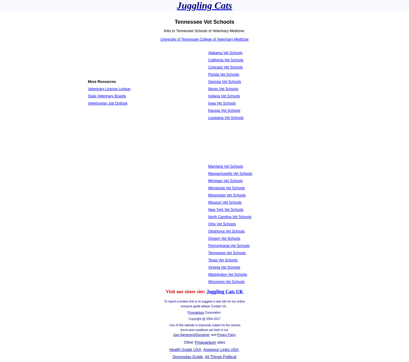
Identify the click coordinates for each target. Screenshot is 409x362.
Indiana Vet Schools (224, 96)
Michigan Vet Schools (225, 181)
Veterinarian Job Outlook (107, 103)
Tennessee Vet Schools (227, 253)
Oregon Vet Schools (224, 238)
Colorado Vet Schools (225, 67)
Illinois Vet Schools (223, 89)
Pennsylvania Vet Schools (229, 246)
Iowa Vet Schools (222, 103)
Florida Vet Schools (223, 74)
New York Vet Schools (225, 210)
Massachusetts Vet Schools (230, 174)
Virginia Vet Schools (224, 267)
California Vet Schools (225, 60)
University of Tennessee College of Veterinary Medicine (204, 39)
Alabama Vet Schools (225, 53)
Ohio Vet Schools (222, 224)
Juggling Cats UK (224, 291)
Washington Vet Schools (227, 274)
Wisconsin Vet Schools (226, 282)
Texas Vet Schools (223, 260)
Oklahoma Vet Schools (226, 231)
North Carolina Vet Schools (230, 217)
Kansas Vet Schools (224, 110)
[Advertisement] (115, 127)
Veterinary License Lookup (109, 89)
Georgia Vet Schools (224, 82)
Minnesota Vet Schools (226, 188)
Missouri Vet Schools (225, 202)
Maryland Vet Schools (225, 166)
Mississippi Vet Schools (227, 195)
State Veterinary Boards (107, 96)
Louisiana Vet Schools (226, 118)
